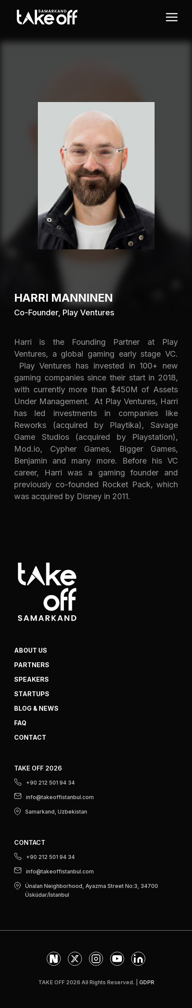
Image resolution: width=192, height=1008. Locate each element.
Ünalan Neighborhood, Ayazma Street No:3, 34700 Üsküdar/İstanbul (86, 890)
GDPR (146, 982)
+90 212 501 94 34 (44, 782)
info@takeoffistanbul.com (54, 796)
